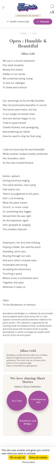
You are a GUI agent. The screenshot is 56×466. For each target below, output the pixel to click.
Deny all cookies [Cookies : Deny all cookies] (38, 457)
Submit (43, 21)
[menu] (3, 8)
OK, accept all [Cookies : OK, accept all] (17, 457)
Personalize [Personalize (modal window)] (28, 462)
